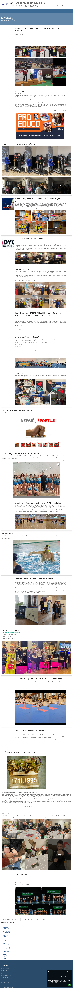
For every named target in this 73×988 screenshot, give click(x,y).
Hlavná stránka (5, 20)
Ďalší (45, 919)
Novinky (13, 20)
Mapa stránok (6, 982)
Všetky (4, 958)
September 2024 (6, 951)
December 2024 (6, 947)
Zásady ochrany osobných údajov (10, 977)
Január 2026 (5, 930)
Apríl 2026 (5, 925)
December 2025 (6, 931)
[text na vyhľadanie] (64, 3)
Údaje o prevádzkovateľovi (9, 980)
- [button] (60, 5)
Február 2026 (6, 928)
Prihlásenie (69, 5)
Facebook (5, 985)
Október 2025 (6, 934)
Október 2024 (6, 950)
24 (31, 919)
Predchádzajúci (6, 919)
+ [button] (57, 5)
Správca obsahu (6, 968)
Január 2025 (5, 946)
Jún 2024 (5, 955)
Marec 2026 (5, 927)
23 (28, 919)
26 (37, 919)
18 (12, 919)
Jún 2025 (5, 939)
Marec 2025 (5, 943)
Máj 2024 (5, 957)
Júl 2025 (4, 938)
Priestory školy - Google (8, 987)
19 (15, 919)
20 (18, 919)
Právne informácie (7, 975)
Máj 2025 (5, 940)
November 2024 (6, 948)
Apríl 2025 (5, 942)
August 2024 (5, 952)
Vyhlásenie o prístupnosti (8, 973)
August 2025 (5, 936)
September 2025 (6, 935)
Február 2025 (6, 944)
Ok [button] (69, 984)
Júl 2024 (4, 954)
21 (22, 919)
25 (34, 919)
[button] (65, 5)
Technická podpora (7, 970)
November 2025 (6, 932)
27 (40, 919)
